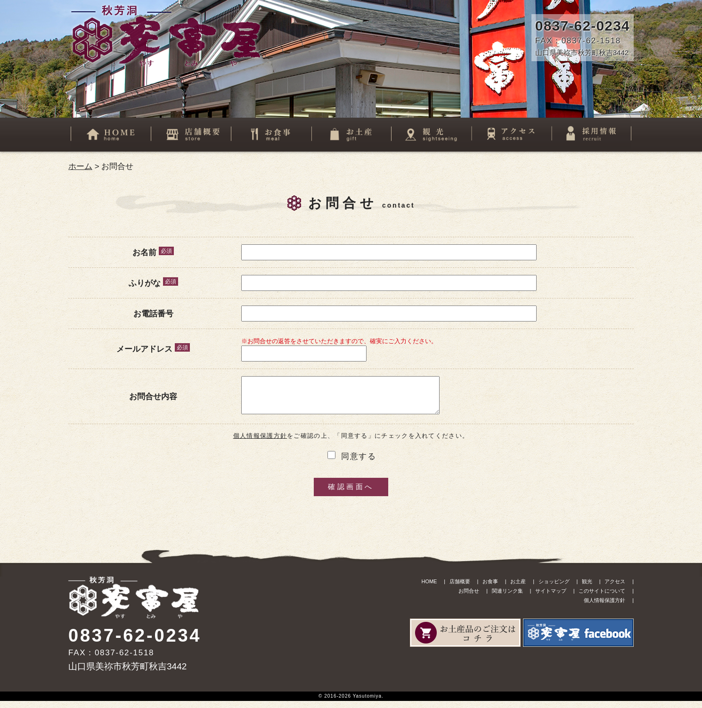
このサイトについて (602, 598)
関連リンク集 (507, 598)
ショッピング (554, 588)
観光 (587, 588)
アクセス (614, 588)
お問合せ (468, 598)
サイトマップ (550, 598)
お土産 (518, 588)
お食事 (490, 588)
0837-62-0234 (582, 25)
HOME (429, 588)
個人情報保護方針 (260, 442)
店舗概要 (459, 588)
